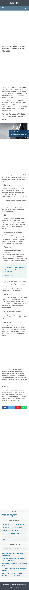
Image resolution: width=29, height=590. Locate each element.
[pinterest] (18, 407)
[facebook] (5, 407)
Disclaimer (23, 584)
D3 (8, 515)
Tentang (5, 584)
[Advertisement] (14, 26)
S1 (11, 515)
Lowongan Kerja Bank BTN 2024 (10, 530)
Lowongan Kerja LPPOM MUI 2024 (11, 534)
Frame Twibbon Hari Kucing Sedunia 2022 (15, 267)
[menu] (3, 8)
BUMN (4, 515)
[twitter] (11, 407)
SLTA (15, 515)
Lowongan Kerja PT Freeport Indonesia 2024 (13, 527)
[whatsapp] (24, 407)
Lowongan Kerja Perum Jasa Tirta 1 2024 (13, 524)
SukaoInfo (14, 3)
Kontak (10, 584)
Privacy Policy (16, 584)
